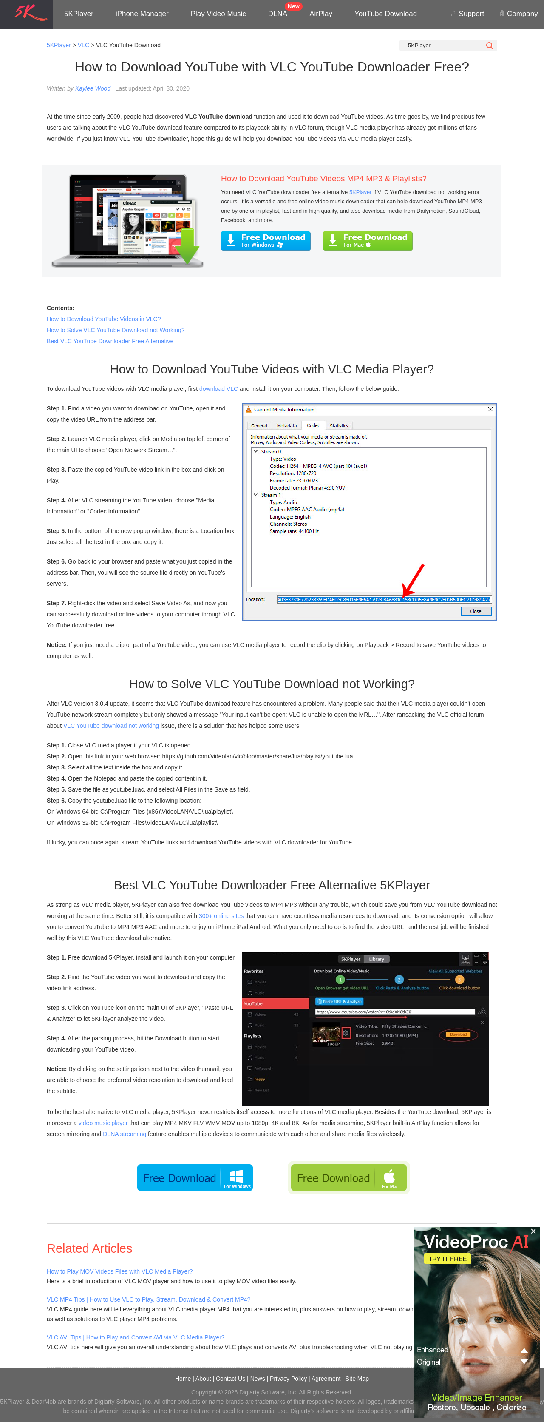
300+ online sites (221, 915)
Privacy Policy (288, 1378)
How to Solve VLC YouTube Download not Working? (116, 330)
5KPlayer (79, 14)
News (257, 1378)
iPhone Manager (142, 14)
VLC (83, 45)
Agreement (326, 1378)
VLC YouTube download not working (111, 725)
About (203, 1378)
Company (518, 14)
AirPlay (320, 14)
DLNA (277, 14)
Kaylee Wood (92, 88)
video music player (103, 1123)
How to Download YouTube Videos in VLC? (104, 319)
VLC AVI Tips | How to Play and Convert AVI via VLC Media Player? (136, 1337)
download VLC (218, 388)
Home (183, 1378)
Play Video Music (218, 14)
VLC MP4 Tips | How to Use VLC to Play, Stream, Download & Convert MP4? (149, 1299)
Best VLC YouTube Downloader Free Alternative (110, 341)
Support (467, 14)
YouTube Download (385, 14)
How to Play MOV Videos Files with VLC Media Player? (120, 1271)
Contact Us (230, 1378)
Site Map (357, 1378)
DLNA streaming (124, 1134)
